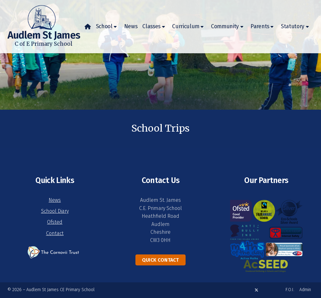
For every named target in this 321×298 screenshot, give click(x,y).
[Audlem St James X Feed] (256, 290)
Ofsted (54, 222)
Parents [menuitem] (259, 26)
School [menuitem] (104, 26)
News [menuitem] (131, 26)
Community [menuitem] (225, 26)
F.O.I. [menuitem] (290, 289)
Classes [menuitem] (151, 26)
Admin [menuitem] (305, 289)
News (55, 200)
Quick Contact (160, 260)
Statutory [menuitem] (292, 26)
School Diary (55, 211)
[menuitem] (87, 26)
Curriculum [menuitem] (185, 26)
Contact (55, 233)
